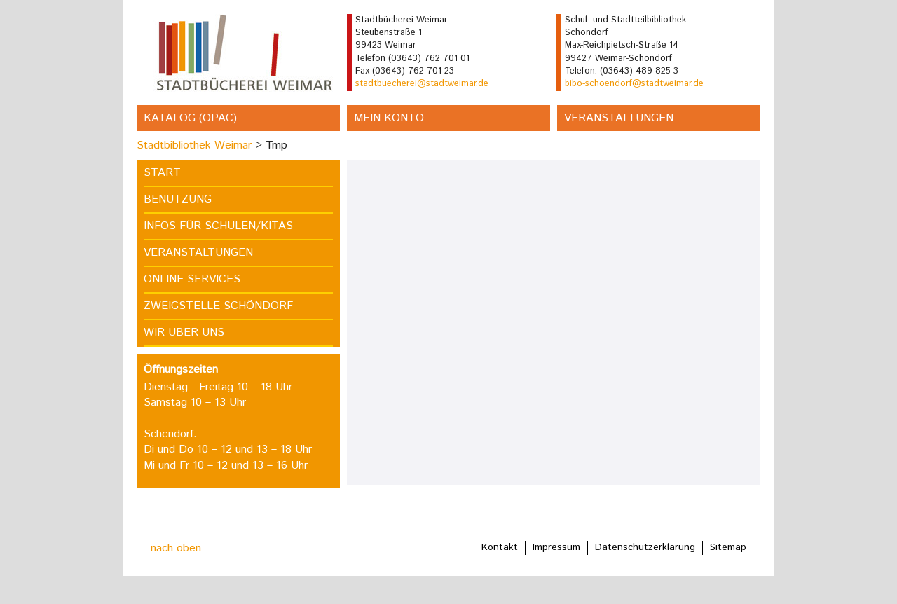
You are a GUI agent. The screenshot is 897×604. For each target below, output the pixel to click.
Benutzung (178, 199)
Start (162, 173)
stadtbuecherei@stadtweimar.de (421, 83)
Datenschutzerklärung (645, 547)
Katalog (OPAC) (190, 118)
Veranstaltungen (618, 118)
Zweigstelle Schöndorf (218, 306)
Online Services (192, 279)
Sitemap (728, 547)
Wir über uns (184, 332)
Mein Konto (389, 118)
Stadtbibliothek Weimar (194, 145)
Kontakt (499, 547)
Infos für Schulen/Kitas (218, 226)
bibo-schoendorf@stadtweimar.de (634, 83)
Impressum (556, 547)
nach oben (176, 548)
